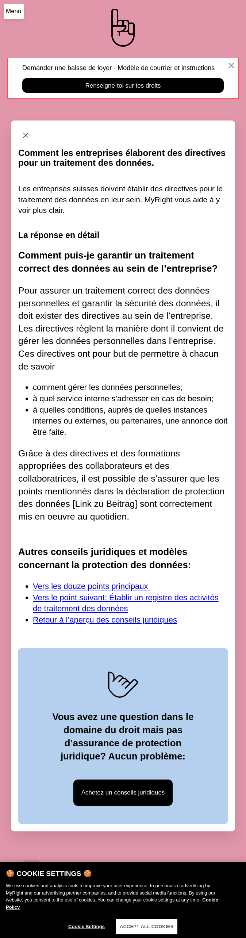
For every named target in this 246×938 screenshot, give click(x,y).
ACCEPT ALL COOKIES (147, 928)
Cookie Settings (86, 928)
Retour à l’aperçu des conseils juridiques (105, 619)
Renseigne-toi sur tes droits (123, 85)
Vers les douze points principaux (91, 586)
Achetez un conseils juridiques (123, 792)
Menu (14, 11)
